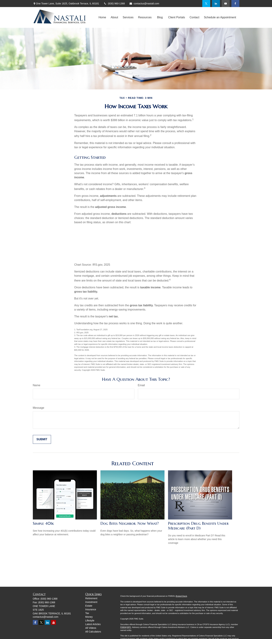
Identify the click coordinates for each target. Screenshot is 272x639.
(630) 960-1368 (114, 3)
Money (89, 616)
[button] (102, 17)
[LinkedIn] (216, 3)
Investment (91, 602)
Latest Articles (93, 624)
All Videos (90, 628)
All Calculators (93, 631)
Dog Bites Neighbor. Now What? (129, 523)
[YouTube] (226, 3)
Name (36, 385)
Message (38, 407)
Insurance (90, 609)
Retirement (91, 598)
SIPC (129, 627)
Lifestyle (89, 620)
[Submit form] (42, 439)
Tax (87, 613)
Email (141, 385)
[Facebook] (235, 3)
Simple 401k (43, 523)
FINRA (123, 627)
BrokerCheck (181, 596)
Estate (88, 605)
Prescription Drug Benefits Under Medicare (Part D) (198, 526)
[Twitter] (206, 3)
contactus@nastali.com (144, 3)
